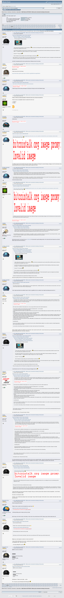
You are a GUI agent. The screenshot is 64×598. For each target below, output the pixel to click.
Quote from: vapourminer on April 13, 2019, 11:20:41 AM (21, 297)
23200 (5, 25)
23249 (7, 27)
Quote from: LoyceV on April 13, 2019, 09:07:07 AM (20, 508)
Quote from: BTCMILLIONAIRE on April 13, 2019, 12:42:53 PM (22, 225)
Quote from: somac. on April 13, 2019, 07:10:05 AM (20, 298)
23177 (7, 24)
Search (10, 9)
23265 (43, 27)
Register (16, 9)
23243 (48, 26)
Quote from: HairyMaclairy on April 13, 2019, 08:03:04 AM (22, 37)
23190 (36, 24)
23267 (48, 27)
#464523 (60, 80)
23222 (54, 25)
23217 (43, 25)
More (19, 9)
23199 (3, 25)
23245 (52, 26)
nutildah (4, 223)
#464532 (60, 295)
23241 (43, 26)
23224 (5, 26)
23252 (14, 27)
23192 (41, 24)
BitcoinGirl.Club (5, 500)
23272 (5, 28)
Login (13, 9)
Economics (14, 11)
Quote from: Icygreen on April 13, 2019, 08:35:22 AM (20, 133)
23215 (39, 25)
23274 (10, 28)
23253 (16, 27)
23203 (12, 25)
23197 (52, 24)
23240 (41, 26)
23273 (7, 28)
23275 (12, 28)
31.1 (14, 8)
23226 (10, 26)
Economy (9, 11)
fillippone (4, 371)
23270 (54, 27)
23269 (52, 27)
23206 (19, 25)
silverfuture (4, 182)
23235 (30, 26)
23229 (17, 26)
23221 (52, 25)
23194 (45, 24)
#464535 (60, 415)
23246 (55, 26)
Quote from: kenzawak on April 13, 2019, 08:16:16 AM (20, 82)
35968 (19, 28)
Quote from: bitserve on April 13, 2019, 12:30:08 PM (20, 248)
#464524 (60, 95)
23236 (32, 26)
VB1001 (3, 63)
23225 (7, 26)
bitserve (4, 32)
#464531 (60, 280)
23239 (39, 26)
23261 (34, 27)
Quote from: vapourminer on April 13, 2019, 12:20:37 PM (21, 282)
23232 (23, 26)
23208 (23, 25)
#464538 (60, 519)
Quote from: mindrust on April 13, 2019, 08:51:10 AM (21, 466)
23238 (37, 26)
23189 (34, 24)
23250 (10, 27)
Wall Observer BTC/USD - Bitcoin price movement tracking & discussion (35, 11)
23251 (12, 27)
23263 (39, 27)
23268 (50, 27)
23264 (41, 27)
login (11, 6)
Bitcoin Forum (4, 11)
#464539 (60, 547)
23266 (45, 27)
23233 (26, 26)
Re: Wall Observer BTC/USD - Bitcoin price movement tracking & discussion (29, 32)
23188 (32, 24)
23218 (45, 25)
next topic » (60, 26)
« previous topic (60, 25)
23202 (10, 25)
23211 (30, 25)
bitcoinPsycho (5, 547)
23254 (19, 27)
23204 (14, 25)
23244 (50, 26)
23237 (35, 26)
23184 (23, 24)
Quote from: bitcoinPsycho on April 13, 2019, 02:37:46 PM (21, 566)
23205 (16, 25)
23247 (3, 27)
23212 (32, 25)
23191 (39, 24)
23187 (30, 24)
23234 (28, 26)
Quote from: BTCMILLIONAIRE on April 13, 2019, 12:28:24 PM (22, 35)
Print (60, 585)
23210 (27, 25)
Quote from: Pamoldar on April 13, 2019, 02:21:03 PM (20, 521)
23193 (43, 24)
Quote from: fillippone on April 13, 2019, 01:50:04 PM (20, 417)
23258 (27, 27)
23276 (14, 28)
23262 (36, 27)
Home (5, 9)
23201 (7, 25)
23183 (21, 24)
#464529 (60, 223)
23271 (3, 28)
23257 (25, 27)
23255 (21, 27)
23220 (50, 25)
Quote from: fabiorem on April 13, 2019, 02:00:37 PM (20, 465)
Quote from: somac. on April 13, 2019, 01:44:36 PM (20, 418)
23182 (19, 24)
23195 (48, 24)
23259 (30, 27)
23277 (16, 28)
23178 (10, 24)
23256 (23, 27)
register (15, 6)
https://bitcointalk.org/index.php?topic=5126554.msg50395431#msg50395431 (26, 73)
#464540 (60, 564)
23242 (46, 26)
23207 (21, 25)
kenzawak (4, 116)
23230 (19, 26)
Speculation (19, 11)
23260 (32, 27)
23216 (41, 25)
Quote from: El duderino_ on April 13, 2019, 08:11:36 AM (21, 36)
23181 (16, 24)
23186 (27, 24)
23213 (34, 25)
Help (7, 9)
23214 (36, 25)
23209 (25, 25)
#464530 (60, 246)
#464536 (60, 463)
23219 (48, 25)
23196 (50, 24)
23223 (3, 26)
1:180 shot (29, 239)
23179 (12, 24)
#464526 (60, 131)
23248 (5, 27)
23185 (25, 24)
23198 (54, 24)
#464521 (60, 33)
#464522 (60, 64)
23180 (14, 24)
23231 (21, 26)
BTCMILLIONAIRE (5, 80)
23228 (14, 26)
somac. (3, 294)
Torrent (16, 8)
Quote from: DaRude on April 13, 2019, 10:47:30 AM (20, 171)
